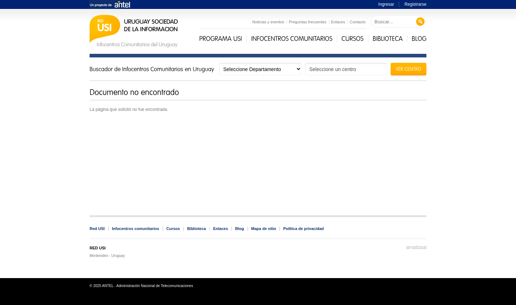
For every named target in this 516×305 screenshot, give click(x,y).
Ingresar (386, 4)
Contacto (358, 22)
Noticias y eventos (268, 22)
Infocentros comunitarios (135, 228)
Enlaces (338, 22)
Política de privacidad (303, 228)
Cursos (173, 228)
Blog (239, 228)
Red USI (97, 228)
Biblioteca (196, 228)
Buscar (420, 21)
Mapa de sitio (263, 228)
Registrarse (415, 4)
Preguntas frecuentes (307, 22)
